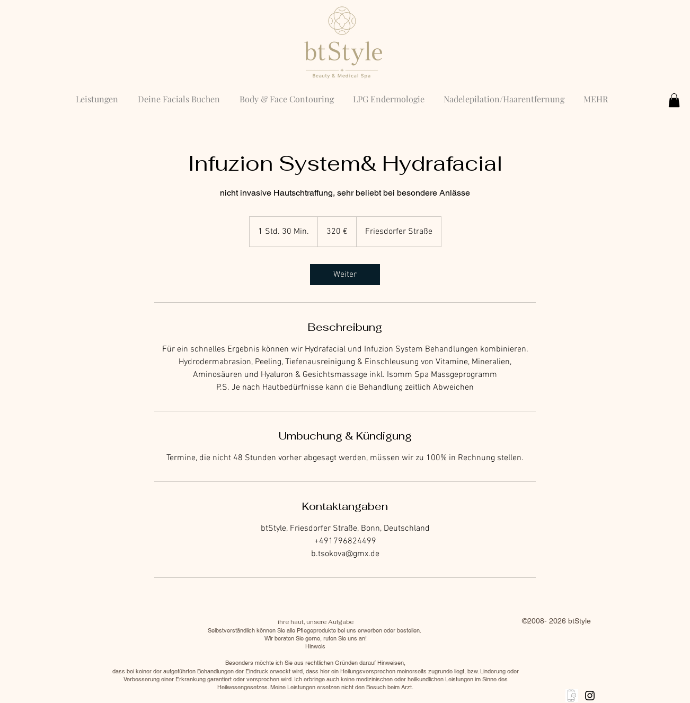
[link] (345, 274)
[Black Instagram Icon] (589, 695)
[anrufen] (571, 695)
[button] (674, 100)
